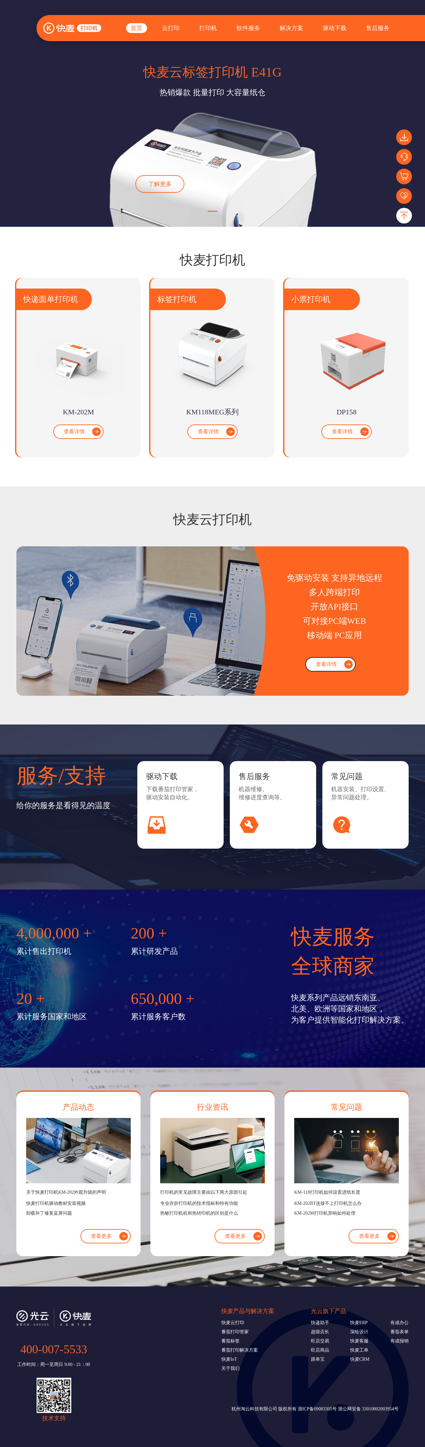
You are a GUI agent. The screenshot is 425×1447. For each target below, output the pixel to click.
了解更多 (160, 184)
